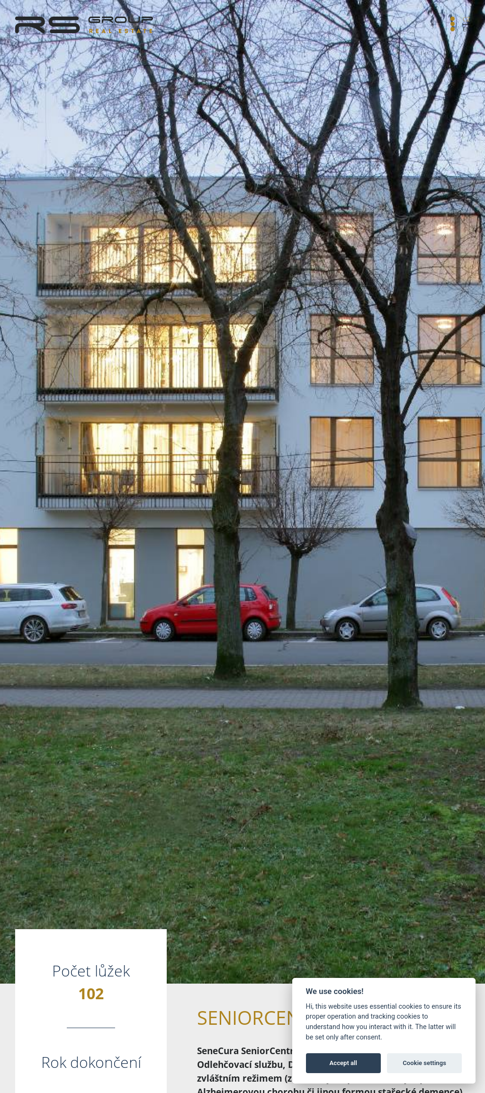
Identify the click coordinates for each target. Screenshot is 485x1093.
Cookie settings (424, 1062)
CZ (466, 19)
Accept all (343, 1062)
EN (466, 29)
